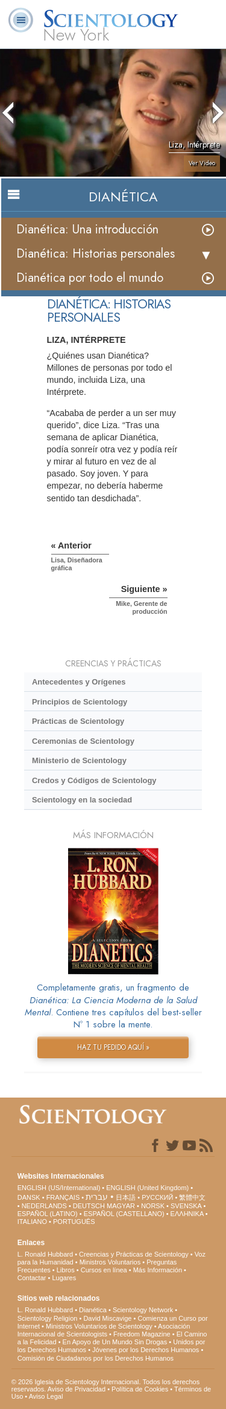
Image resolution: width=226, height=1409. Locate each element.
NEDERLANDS (44, 1205)
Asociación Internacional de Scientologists (103, 1330)
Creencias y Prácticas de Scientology (134, 1254)
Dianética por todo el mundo (89, 278)
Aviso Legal (46, 1396)
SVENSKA (186, 1205)
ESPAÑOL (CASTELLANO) (124, 1213)
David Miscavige (107, 1318)
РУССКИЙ (157, 1197)
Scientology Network (143, 1309)
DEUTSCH (89, 1205)
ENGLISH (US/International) (59, 1187)
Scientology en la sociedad (82, 799)
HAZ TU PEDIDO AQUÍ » (113, 1047)
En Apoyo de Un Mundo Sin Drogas (115, 1342)
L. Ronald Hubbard (45, 1254)
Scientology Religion (47, 1318)
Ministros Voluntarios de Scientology (99, 1326)
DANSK (28, 1197)
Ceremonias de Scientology (83, 741)
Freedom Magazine (142, 1334)
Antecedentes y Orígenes (79, 681)
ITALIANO (32, 1221)
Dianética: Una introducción (87, 229)
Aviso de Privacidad (76, 1389)
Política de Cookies (139, 1389)
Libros (66, 1270)
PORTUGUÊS (74, 1221)
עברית (97, 1197)
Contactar (31, 1277)
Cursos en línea (104, 1270)
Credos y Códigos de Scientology (94, 780)
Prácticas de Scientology (78, 721)
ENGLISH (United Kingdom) (147, 1187)
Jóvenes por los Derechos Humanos (145, 1349)
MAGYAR (121, 1205)
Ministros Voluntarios (110, 1262)
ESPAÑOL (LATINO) (47, 1213)
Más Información (157, 1270)
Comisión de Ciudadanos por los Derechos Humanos (95, 1358)
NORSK (153, 1205)
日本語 (126, 1197)
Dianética (93, 1309)
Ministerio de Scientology (79, 760)
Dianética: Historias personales (95, 253)
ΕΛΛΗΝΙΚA (187, 1213)
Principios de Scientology (79, 701)
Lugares (64, 1277)
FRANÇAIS (63, 1197)
